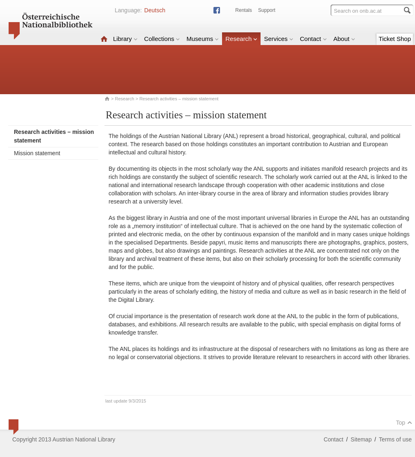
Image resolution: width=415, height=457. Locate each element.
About (344, 38)
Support (266, 10)
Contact (313, 38)
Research (241, 38)
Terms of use (395, 439)
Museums (202, 38)
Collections (162, 38)
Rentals (243, 10)
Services (278, 38)
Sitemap (361, 439)
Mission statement (37, 153)
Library (125, 38)
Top (404, 422)
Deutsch (154, 10)
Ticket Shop (395, 38)
